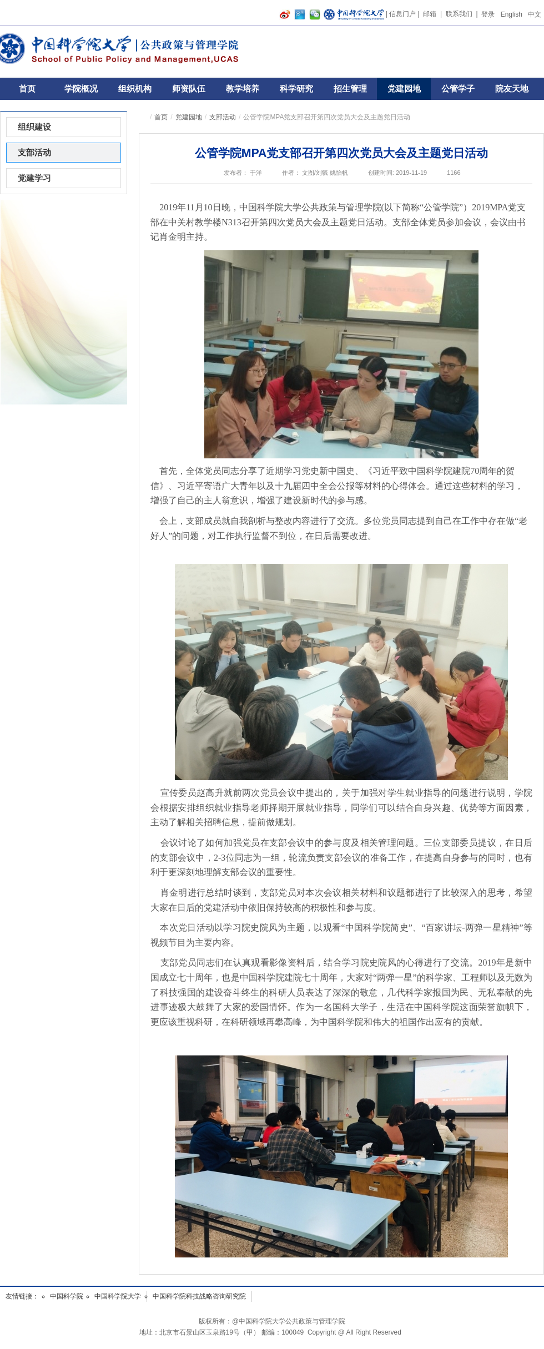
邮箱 (429, 14)
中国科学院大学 (117, 1296)
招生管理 (350, 88)
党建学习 (34, 178)
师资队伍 (188, 88)
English (511, 14)
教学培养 (242, 88)
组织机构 (135, 88)
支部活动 (222, 117)
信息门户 (402, 14)
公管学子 (458, 88)
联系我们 (459, 14)
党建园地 (404, 88)
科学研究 (296, 88)
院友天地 (511, 88)
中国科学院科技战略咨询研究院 (199, 1296)
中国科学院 (66, 1296)
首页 (27, 88)
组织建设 (34, 127)
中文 (534, 14)
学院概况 (81, 88)
